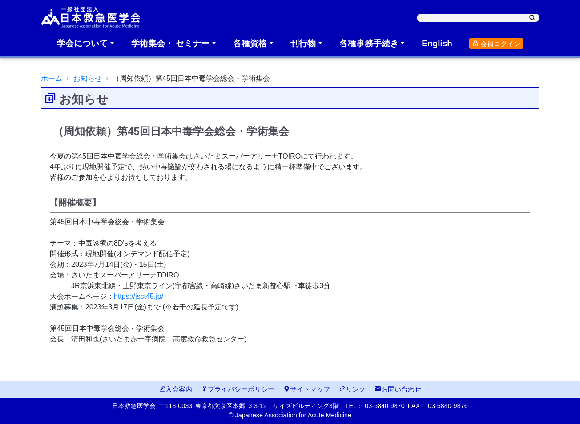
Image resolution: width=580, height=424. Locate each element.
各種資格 (250, 43)
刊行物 (303, 43)
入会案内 (175, 389)
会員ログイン (496, 44)
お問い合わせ (398, 389)
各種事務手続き (369, 43)
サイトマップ (306, 389)
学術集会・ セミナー (170, 43)
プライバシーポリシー (237, 389)
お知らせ (87, 78)
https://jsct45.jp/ (138, 296)
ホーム (51, 78)
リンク (352, 389)
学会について (82, 43)
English (437, 43)
